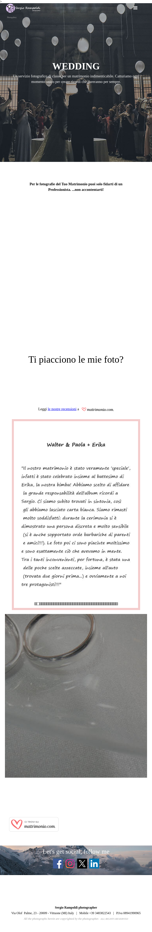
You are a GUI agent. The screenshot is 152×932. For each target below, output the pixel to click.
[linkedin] (94, 864)
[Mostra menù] (135, 8)
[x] (82, 864)
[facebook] (58, 864)
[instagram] (70, 864)
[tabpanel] (76, 74)
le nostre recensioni (62, 409)
